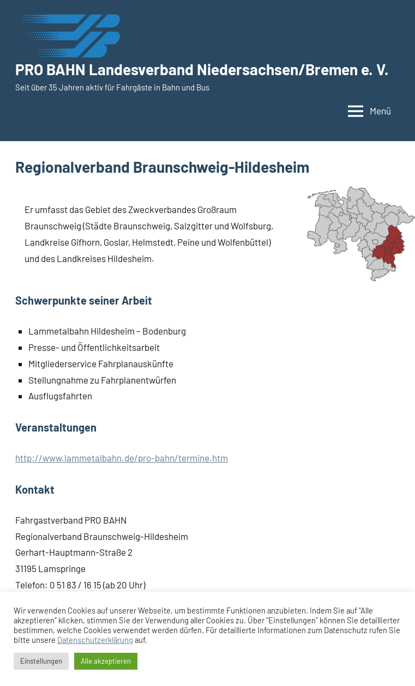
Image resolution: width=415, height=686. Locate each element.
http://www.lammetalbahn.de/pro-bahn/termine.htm (121, 457)
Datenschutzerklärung (95, 640)
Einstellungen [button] (41, 661)
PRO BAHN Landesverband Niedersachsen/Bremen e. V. (202, 69)
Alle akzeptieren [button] (106, 661)
